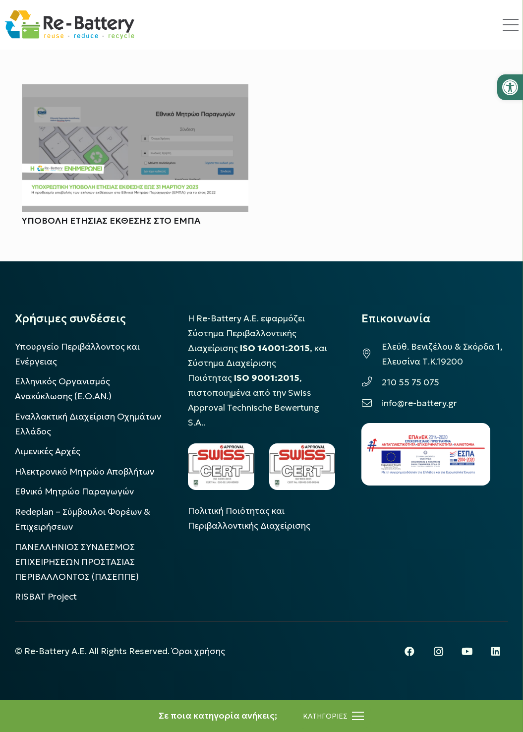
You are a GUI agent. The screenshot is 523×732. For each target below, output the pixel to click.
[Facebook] (409, 651)
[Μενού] (333, 716)
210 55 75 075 (410, 382)
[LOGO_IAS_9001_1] (302, 466)
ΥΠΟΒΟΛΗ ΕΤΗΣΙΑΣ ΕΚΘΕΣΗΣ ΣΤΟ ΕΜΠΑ (111, 221)
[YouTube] (467, 651)
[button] (510, 87)
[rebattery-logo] (69, 25)
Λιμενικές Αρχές (47, 451)
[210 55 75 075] (371, 382)
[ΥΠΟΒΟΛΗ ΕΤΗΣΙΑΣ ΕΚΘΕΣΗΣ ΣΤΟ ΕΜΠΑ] (135, 91)
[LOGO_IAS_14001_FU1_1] (221, 466)
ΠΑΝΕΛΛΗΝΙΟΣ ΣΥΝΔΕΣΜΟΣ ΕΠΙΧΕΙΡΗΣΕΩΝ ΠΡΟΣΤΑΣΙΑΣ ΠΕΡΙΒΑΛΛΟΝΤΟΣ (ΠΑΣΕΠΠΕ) (77, 562)
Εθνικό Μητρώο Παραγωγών (74, 491)
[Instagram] (438, 651)
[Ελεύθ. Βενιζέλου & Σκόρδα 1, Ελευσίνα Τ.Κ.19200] (371, 354)
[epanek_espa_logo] (426, 454)
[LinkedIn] (495, 651)
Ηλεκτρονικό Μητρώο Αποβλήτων (84, 471)
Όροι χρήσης (198, 651)
